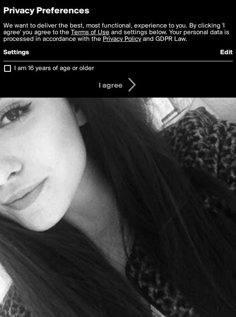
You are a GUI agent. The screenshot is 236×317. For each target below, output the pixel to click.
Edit (226, 52)
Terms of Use (90, 32)
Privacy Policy (122, 39)
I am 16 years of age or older (54, 68)
